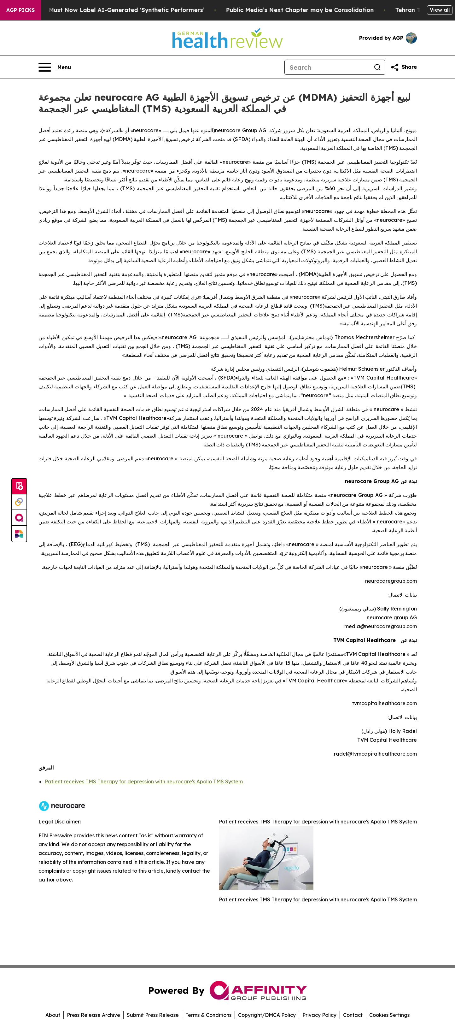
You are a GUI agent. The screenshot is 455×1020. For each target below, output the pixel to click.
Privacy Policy (319, 1015)
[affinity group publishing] (19, 518)
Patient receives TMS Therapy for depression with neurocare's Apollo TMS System (144, 781)
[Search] (327, 67)
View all (440, 10)
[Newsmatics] (19, 534)
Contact (353, 1015)
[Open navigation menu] (54, 67)
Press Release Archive (93, 1015)
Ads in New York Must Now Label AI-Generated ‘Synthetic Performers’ (115, 10)
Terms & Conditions (208, 1015)
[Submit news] (19, 486)
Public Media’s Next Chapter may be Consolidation (313, 10)
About (52, 1015)
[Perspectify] (19, 502)
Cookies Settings (389, 1015)
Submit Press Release (153, 1015)
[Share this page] (403, 67)
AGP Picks (20, 10)
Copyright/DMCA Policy (267, 1015)
